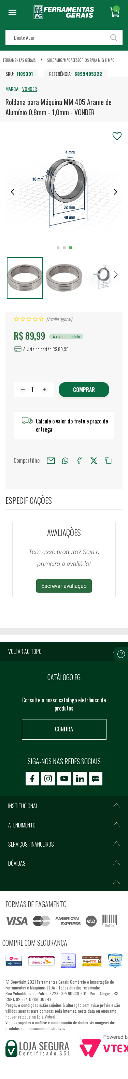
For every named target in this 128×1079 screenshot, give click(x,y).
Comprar (84, 390)
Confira (64, 729)
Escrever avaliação (64, 586)
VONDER (29, 88)
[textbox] (64, 37)
